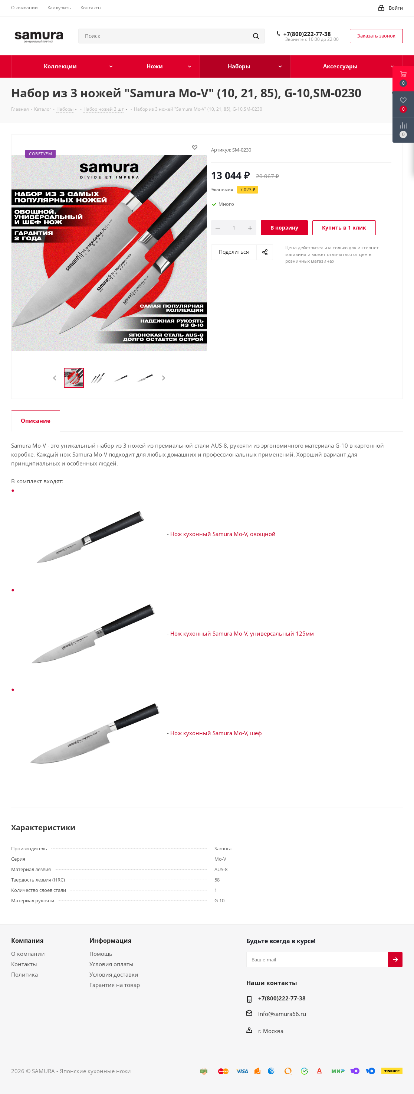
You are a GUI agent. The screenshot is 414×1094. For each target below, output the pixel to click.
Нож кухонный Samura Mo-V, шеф (216, 733)
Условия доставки (113, 974)
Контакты (24, 964)
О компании (28, 953)
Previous (55, 378)
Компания (27, 940)
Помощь (100, 953)
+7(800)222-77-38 (307, 33)
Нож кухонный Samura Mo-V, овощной (223, 534)
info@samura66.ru (282, 1013)
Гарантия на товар (114, 985)
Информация (110, 940)
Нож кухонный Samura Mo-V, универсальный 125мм (242, 633)
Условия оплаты (111, 964)
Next (163, 378)
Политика (24, 974)
